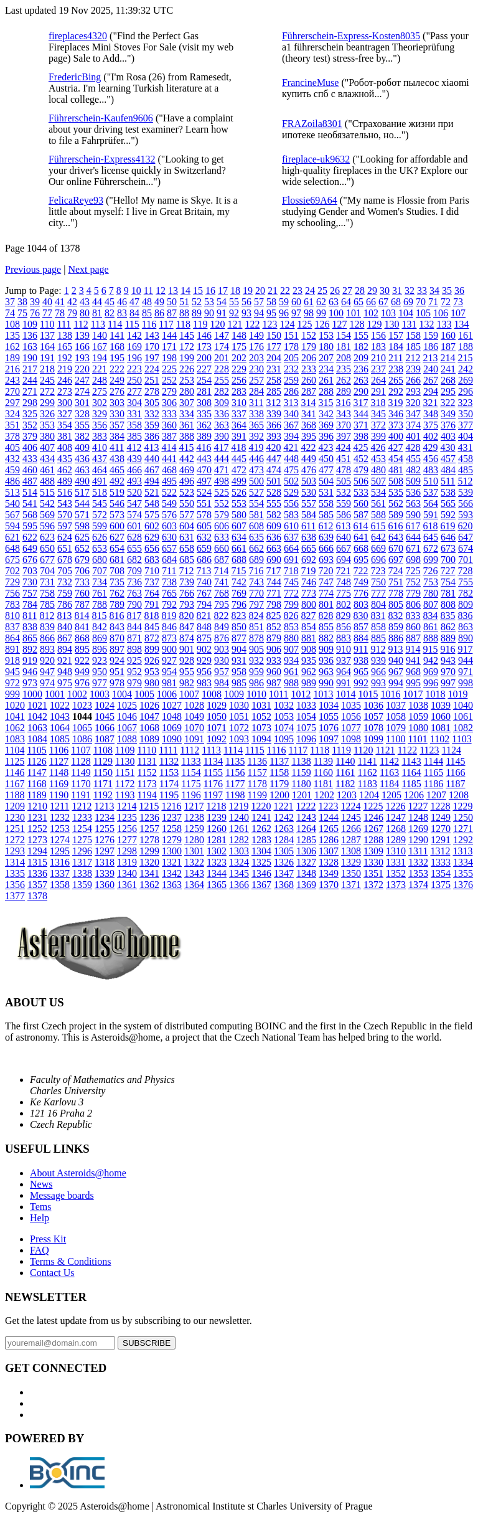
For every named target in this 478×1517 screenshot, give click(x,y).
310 (239, 402)
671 (413, 548)
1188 (14, 795)
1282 (239, 839)
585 (326, 514)
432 (12, 458)
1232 (60, 817)
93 (246, 313)
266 (413, 380)
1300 (172, 851)
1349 (329, 873)
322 (447, 402)
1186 (433, 783)
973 (29, 683)
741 (221, 582)
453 (378, 458)
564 (430, 503)
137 (47, 335)
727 (447, 570)
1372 (373, 884)
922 (82, 660)
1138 (301, 761)
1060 (441, 716)
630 (169, 537)
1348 (306, 873)
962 (308, 671)
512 (464, 481)
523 (186, 492)
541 (29, 503)
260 (308, 380)
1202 (324, 795)
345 (378, 414)
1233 (82, 817)
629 (151, 537)
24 (310, 290)
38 (22, 301)
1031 (261, 705)
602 (151, 526)
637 (291, 537)
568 (29, 514)
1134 (213, 761)
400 (395, 436)
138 (64, 335)
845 (151, 626)
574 (134, 514)
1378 (37, 896)
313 (290, 402)
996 (430, 683)
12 (161, 290)
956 (204, 671)
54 (222, 301)
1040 (463, 705)
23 (297, 290)
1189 (36, 795)
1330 (373, 862)
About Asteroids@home (78, 1173)
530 (308, 492)
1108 (103, 750)
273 (64, 391)
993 (378, 683)
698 (413, 559)
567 (12, 514)
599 (99, 526)
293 (413, 391)
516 (64, 492)
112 (80, 324)
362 (204, 425)
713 (203, 570)
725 (412, 570)
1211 (59, 806)
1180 (301, 783)
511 (448, 481)
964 (343, 671)
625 (82, 537)
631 (186, 537)
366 (273, 425)
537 (430, 492)
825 (273, 615)
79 (72, 313)
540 (12, 503)
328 (82, 414)
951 (117, 671)
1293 (15, 851)
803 (361, 604)
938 (361, 660)
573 (117, 514)
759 (64, 593)
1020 (15, 705)
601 (134, 526)
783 (12, 604)
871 (134, 638)
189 (12, 357)
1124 (451, 750)
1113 (211, 750)
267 (430, 380)
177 (273, 346)
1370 (329, 884)
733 (82, 582)
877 (239, 638)
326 (47, 414)
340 (291, 414)
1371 (351, 884)
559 (343, 503)
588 (378, 514)
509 (413, 481)
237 (378, 369)
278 (151, 391)
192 (64, 357)
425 (360, 447)
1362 (149, 884)
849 (221, 626)
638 (308, 537)
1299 (149, 851)
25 (322, 290)
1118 (319, 750)
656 (151, 548)
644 (413, 537)
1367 (261, 884)
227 (204, 369)
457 (448, 458)
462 (64, 470)
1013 (323, 694)
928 (186, 660)
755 (465, 582)
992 (361, 683)
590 (413, 514)
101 (353, 313)
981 (169, 683)
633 (221, 537)
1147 (36, 772)
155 (361, 335)
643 (395, 537)
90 (209, 313)
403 (448, 436)
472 (239, 470)
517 (82, 492)
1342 (172, 873)
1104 (14, 750)
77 (47, 313)
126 (321, 324)
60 (296, 301)
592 (448, 514)
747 (326, 582)
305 (151, 402)
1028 (194, 705)
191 (47, 357)
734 (99, 582)
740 (204, 582)
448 (291, 458)
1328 (329, 862)
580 (239, 514)
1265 (329, 828)
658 (186, 548)
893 (47, 649)
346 (395, 414)
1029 (217, 705)
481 (395, 470)
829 (342, 615)
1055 (329, 716)
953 (151, 671)
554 (256, 503)
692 (308, 559)
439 (134, 458)
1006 (167, 694)
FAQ (39, 1250)
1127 (58, 761)
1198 (235, 795)
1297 (105, 851)
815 (98, 615)
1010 (256, 694)
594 (12, 526)
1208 (459, 795)
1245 (351, 817)
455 (413, 458)
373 (395, 425)
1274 (60, 839)
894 (64, 649)
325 (29, 414)
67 (383, 301)
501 (273, 481)
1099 (373, 739)
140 (99, 335)
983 (204, 683)
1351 (373, 873)
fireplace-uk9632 (316, 159)
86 (159, 313)
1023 (82, 705)
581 (256, 514)
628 (134, 537)
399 (378, 436)
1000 (32, 694)
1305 (284, 851)
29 (372, 290)
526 (239, 492)
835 (447, 615)
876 (221, 638)
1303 (239, 851)
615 (377, 526)
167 (99, 346)
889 (448, 638)
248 (99, 380)
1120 (363, 750)
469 (186, 470)
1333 (441, 862)
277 (134, 391)
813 (64, 615)
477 (326, 470)
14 (185, 290)
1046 (127, 716)
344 (361, 414)
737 (151, 582)
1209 (15, 806)
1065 (82, 727)
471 (221, 470)
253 (186, 380)
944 (465, 660)
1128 (80, 761)
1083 (15, 739)
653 (99, 548)
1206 (414, 795)
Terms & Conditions (70, 1261)
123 (269, 324)
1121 (385, 750)
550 (186, 503)
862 (448, 626)
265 (395, 380)
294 (430, 391)
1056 (351, 716)
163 (29, 346)
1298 (127, 851)
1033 (306, 705)
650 (47, 548)
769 (239, 593)
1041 (15, 716)
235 (343, 369)
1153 (169, 772)
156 (378, 335)
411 (117, 447)
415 (186, 447)
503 (308, 481)
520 (134, 492)
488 (47, 481)
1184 (389, 783)
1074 (284, 727)
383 (99, 436)
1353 (418, 873)
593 (465, 514)
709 (134, 570)
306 (169, 402)
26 (335, 290)
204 (273, 357)
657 (169, 548)
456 (430, 458)
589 (395, 514)
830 (360, 615)
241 (448, 369)
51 (184, 301)
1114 (233, 750)
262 (343, 380)
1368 (284, 884)
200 (204, 357)
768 (221, 593)
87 (172, 313)
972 (12, 683)
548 (151, 503)
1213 (104, 806)
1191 (80, 795)
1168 (36, 783)
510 (430, 481)
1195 (169, 795)
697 (395, 559)
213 (430, 357)
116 (149, 324)
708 (117, 570)
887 (413, 638)
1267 (373, 828)
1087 (105, 739)
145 (186, 335)
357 (117, 425)
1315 (37, 862)
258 (273, 380)
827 (308, 615)
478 (343, 470)
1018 (435, 694)
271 (29, 391)
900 (169, 649)
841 (82, 626)
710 (151, 570)
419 (255, 447)
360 (169, 425)
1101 (417, 739)
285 (273, 391)
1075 (306, 727)
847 (186, 626)
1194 (146, 795)
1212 (81, 806)
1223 (328, 806)
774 (326, 593)
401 (413, 436)
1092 (217, 739)
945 (12, 671)
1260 (217, 828)
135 (12, 335)
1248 (418, 817)
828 (325, 615)
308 (204, 402)
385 (134, 436)
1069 (172, 727)
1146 (14, 772)
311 (256, 402)
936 (326, 660)
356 (99, 425)
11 (148, 290)
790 (134, 604)
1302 (217, 851)
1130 (124, 761)
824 (255, 615)
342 (326, 414)
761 (99, 593)
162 (12, 346)
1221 (283, 806)
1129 (103, 761)
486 (12, 481)
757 (29, 593)
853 (291, 626)
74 (10, 313)
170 (151, 346)
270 (12, 391)
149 (256, 335)
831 (377, 615)
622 (29, 537)
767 (204, 593)
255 (221, 380)
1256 (127, 828)
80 (85, 313)
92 (234, 313)
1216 (171, 806)
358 (134, 425)
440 (151, 458)
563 (413, 503)
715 (238, 570)
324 (12, 414)
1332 (418, 862)
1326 (284, 862)
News (41, 1184)
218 (47, 369)
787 (82, 604)
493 (134, 481)
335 (204, 414)
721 (342, 570)
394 (291, 436)
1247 (396, 817)
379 (29, 436)
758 (47, 593)
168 (117, 346)
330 (117, 414)
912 (377, 649)
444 (221, 458)
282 (221, 391)
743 (256, 582)
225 (169, 369)
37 (10, 301)
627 (117, 537)
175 (239, 346)
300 (64, 402)
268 (448, 380)
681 (117, 559)
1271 (463, 828)
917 (464, 649)
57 (259, 301)
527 (256, 492)
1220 (261, 806)
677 (47, 559)
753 (430, 582)
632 (204, 537)
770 (256, 593)
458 (465, 458)
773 (308, 593)
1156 (235, 772)
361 (186, 425)
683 (151, 559)
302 (99, 402)
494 (151, 481)
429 (430, 447)
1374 (418, 884)
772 (291, 593)
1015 (368, 694)
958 (239, 671)
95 (271, 313)
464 (99, 470)
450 (326, 458)
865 (29, 638)
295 (448, 391)
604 (186, 526)
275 (99, 391)
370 (343, 425)
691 (291, 559)
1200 (279, 795)
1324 (239, 862)
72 (446, 301)
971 (465, 671)
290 (361, 391)
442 (186, 458)
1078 (373, 727)
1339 (105, 873)
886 (395, 638)
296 (465, 391)
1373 (396, 884)
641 (361, 537)
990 (326, 683)
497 (204, 481)
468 (169, 470)
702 (12, 570)
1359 (82, 884)
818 (151, 615)
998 (465, 683)
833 (412, 615)
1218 (216, 806)
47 (134, 301)
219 (64, 369)
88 (184, 313)
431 (464, 447)
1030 (239, 705)
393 (273, 436)
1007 (189, 694)
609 (273, 526)
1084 (37, 739)
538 (448, 492)
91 (222, 313)
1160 (323, 772)
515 (47, 492)
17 (223, 290)
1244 (329, 817)
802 (343, 604)
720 (325, 570)
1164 (411, 772)
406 (29, 447)
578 (204, 514)
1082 (463, 727)
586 (343, 514)
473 (256, 470)
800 (308, 604)
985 (239, 683)
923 (99, 660)
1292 (463, 839)
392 (256, 436)
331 (134, 414)
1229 (462, 806)
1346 (261, 873)
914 (412, 649)
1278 (149, 839)
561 (378, 503)
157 (395, 335)
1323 (217, 862)
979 (134, 683)
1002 (77, 694)
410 (99, 447)
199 (186, 357)
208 (343, 357)
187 (448, 346)
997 (448, 683)
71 (433, 301)
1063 (37, 727)
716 (255, 570)
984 (221, 683)
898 (134, 649)
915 (430, 649)
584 (308, 514)
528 (273, 492)
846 (169, 626)
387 (169, 436)
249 (117, 380)
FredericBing (75, 77)
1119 (341, 750)
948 (64, 671)
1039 (441, 705)
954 (169, 671)
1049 (194, 716)
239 (413, 369)
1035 (351, 705)
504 (326, 481)
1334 (463, 862)
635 (256, 537)
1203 (347, 795)
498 (221, 481)
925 (134, 660)
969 (430, 671)
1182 (345, 783)
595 (29, 526)
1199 (256, 795)
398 (361, 436)
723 (377, 570)
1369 (306, 884)
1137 (279, 761)
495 (169, 481)
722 (360, 570)
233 (308, 369)
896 (99, 649)
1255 (105, 828)
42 (72, 301)
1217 (194, 806)
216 (12, 369)
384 (117, 436)
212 (412, 357)
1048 (172, 716)
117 (166, 324)
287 (308, 391)
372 (378, 425)
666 (326, 548)
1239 (217, 817)
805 (395, 604)
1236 (149, 817)
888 (430, 638)
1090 (172, 739)
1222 (306, 806)
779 (413, 593)
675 (12, 559)
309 (221, 402)
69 (408, 301)
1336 (37, 873)
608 (256, 526)
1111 (168, 750)
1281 (217, 839)
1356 (15, 884)
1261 (239, 828)
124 (286, 324)
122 (252, 324)
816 (116, 615)
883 (343, 638)
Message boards (62, 1195)
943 (448, 660)
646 (448, 537)
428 (412, 447)
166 (82, 346)
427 (395, 447)
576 (169, 514)
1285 (306, 839)
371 (361, 425)
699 (430, 559)
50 (172, 301)
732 (64, 582)
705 (64, 570)
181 (343, 346)
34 (434, 290)
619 (447, 526)
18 (235, 290)
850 (239, 626)
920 (47, 660)
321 (430, 402)
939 (378, 660)
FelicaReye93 (76, 200)
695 (361, 559)
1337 (60, 873)
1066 (105, 727)
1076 (329, 727)
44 (97, 301)
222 (117, 369)
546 (117, 503)
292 (395, 391)
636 (273, 537)
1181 (323, 783)
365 (256, 425)
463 (82, 470)
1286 (329, 839)
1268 (396, 828)
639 (326, 537)
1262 (261, 828)
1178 (256, 783)
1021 (37, 705)
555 (273, 503)
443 (204, 458)
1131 (146, 761)
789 (117, 604)
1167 (14, 783)
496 (186, 481)
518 (99, 492)
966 (378, 671)
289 (343, 391)
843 (117, 626)
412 (133, 447)
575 (151, 514)
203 (256, 357)
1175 (190, 783)
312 (273, 402)
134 (461, 324)
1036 (373, 705)
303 (117, 402)
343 (343, 414)
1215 (149, 806)
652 (82, 548)
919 (29, 660)
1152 (146, 772)
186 (430, 346)
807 (430, 604)
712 (186, 570)
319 (395, 402)
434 (47, 458)
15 (198, 290)
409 (82, 447)
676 (29, 559)
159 (430, 335)
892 (29, 649)
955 (186, 671)
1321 (172, 862)
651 (64, 548)
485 (465, 470)
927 (169, 660)
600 (117, 526)
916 (447, 649)
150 (273, 335)
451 (343, 458)
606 (221, 526)
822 (220, 615)
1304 (261, 851)
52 (197, 301)
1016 (390, 694)
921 (64, 660)
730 (29, 582)
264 (378, 380)
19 (248, 290)
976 (82, 683)
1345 (239, 873)
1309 (373, 851)
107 (458, 313)
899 (151, 649)
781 (448, 593)
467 (151, 470)
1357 (37, 884)
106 (440, 313)
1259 (194, 828)
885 (378, 638)
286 (291, 391)
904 (239, 649)
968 (413, 671)
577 (186, 514)
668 (361, 548)
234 (326, 369)
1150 (103, 772)
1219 (238, 806)
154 (343, 335)
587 (361, 514)
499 (239, 481)
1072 (239, 727)
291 (378, 391)
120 (217, 324)
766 (186, 593)
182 (361, 346)
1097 (329, 739)
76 (35, 313)
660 (221, 548)
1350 (351, 873)
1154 (190, 772)
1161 (345, 772)
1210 (37, 806)
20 (260, 290)
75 (22, 313)
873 (169, 638)
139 (82, 335)
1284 (284, 839)
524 (204, 492)
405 (12, 447)
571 (82, 514)
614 (360, 526)
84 (134, 313)
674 (465, 548)
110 (47, 324)
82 (110, 313)
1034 (329, 705)
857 (361, 626)
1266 (351, 828)
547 (134, 503)
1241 (261, 817)
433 (29, 458)
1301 (194, 851)
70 (421, 301)
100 (336, 313)
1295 (60, 851)
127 (339, 324)
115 (131, 324)
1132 (169, 761)
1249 (441, 817)
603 (169, 526)
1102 (439, 739)
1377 (15, 896)
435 (64, 458)
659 (204, 548)
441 (169, 458)
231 (273, 369)
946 (29, 671)
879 (273, 638)
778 (395, 593)
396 (326, 436)
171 (169, 346)
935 (308, 660)
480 (378, 470)
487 (29, 481)
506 (361, 481)
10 (136, 290)
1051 (239, 716)
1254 (82, 828)
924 (117, 660)
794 (204, 604)
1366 (239, 884)
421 (290, 447)
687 (221, 559)
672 (430, 548)
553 (239, 503)
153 (326, 335)
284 (256, 391)
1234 (105, 817)
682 (134, 559)
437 (99, 458)
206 (308, 357)
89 (197, 313)
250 (134, 380)
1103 (461, 739)
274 (82, 391)
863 (465, 626)
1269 (418, 828)
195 (117, 357)
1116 (276, 750)
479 (361, 470)
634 (239, 537)
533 (361, 492)
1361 (127, 884)
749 (361, 582)
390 (221, 436)
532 (343, 492)
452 (361, 458)
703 (29, 570)
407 (47, 447)
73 (458, 301)
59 (284, 301)
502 (291, 481)
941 (413, 660)
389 (204, 436)
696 (378, 559)
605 (204, 526)
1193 (124, 795)
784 (29, 604)
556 (291, 503)
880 (291, 638)
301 (82, 402)
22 (285, 290)
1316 (60, 862)
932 (256, 660)
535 (395, 492)
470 (204, 470)
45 (110, 301)
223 (134, 369)
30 (385, 290)
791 (151, 604)
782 (465, 593)
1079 (396, 727)
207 (326, 357)
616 (395, 526)
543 (64, 503)
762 (117, 593)
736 (134, 582)
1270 (441, 828)
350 (465, 414)
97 (296, 313)
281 (204, 391)
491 (99, 481)
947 (47, 671)
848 (204, 626)
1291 (441, 839)
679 (82, 559)
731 (47, 582)
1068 (149, 727)
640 (343, 537)
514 (29, 492)
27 (347, 290)
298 (29, 402)
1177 (235, 783)
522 (169, 492)
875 (204, 638)
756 (12, 593)
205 (291, 357)
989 (308, 683)
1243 (306, 817)
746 (308, 582)
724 (395, 570)
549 (169, 503)
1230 (15, 817)
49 (159, 301)
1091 (194, 739)
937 (343, 660)
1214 (126, 806)
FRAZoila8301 (312, 123)
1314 (15, 862)
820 (186, 615)
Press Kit (48, 1239)
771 (273, 593)
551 (204, 503)
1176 (213, 783)
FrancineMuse (310, 82)
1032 (284, 705)
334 (186, 414)
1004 (122, 694)
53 (209, 301)
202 (239, 357)
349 (448, 414)
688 (239, 559)
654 (117, 548)
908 (308, 649)
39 (35, 301)
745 (291, 582)
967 (395, 671)
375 (430, 425)
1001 (55, 694)
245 (47, 380)
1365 (217, 884)
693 (326, 559)
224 (151, 369)
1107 (80, 750)
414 (168, 447)
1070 (194, 727)
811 (29, 615)
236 (361, 369)
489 (64, 481)
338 (256, 414)
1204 (369, 795)
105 (423, 313)
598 (82, 526)
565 (448, 503)
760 (82, 593)
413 (151, 447)
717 (273, 570)
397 (343, 436)
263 (361, 380)
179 (308, 346)
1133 (190, 761)
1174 (169, 783)
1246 (373, 817)
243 (12, 380)
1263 (284, 828)
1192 (103, 795)
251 (151, 380)
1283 (261, 839)
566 (465, 503)
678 (64, 559)
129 (374, 324)
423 (325, 447)
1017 (413, 694)
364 (239, 425)
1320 (149, 862)
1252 (37, 828)
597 (64, 526)
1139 (323, 761)
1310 (396, 851)
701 (465, 559)
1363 (172, 884)
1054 (306, 716)
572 (99, 514)
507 (378, 481)
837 (12, 626)
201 (221, 357)
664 (291, 548)
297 (12, 402)
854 (308, 626)
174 (221, 346)
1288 (373, 839)
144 (169, 335)
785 (47, 604)
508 (395, 481)
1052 (261, 716)
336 (221, 414)
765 (169, 593)
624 (64, 537)
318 (377, 402)
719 (308, 570)
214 (447, 357)
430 (447, 447)
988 (291, 683)
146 (204, 335)
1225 (373, 806)
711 (169, 570)
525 (221, 492)
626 (99, 537)
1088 (127, 739)
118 (183, 324)
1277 (127, 839)
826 (290, 615)
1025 (127, 705)
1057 (373, 716)
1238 (194, 817)
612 (325, 526)
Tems (40, 1206)
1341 (149, 873)
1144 (433, 761)
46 (122, 301)
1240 (239, 817)
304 (134, 402)
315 (325, 402)
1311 (418, 851)
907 (291, 649)
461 (47, 470)
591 (430, 514)
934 (291, 660)
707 (99, 570)
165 (64, 346)
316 (342, 402)
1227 (418, 806)
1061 (463, 716)
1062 (15, 727)
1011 (278, 694)
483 (430, 470)
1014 (345, 694)
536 (413, 492)
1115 (255, 750)
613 (342, 526)
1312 (440, 851)
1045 (105, 716)
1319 (127, 862)
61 (309, 301)
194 (99, 357)
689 (256, 559)
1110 (146, 750)
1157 (256, 772)
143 (151, 335)
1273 (37, 839)
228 (221, 369)
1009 (234, 694)
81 (97, 313)
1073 (261, 727)
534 (378, 492)
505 (343, 481)
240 (430, 369)
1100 (395, 739)
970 (448, 671)
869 (99, 638)
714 (220, 570)
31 (397, 290)
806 (413, 604)
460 (29, 470)
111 (64, 324)
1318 (105, 862)
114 (115, 324)
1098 (351, 739)
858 (378, 626)
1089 (149, 739)
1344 (217, 873)
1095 (284, 739)
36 (459, 290)
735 (117, 582)
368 (308, 425)
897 (117, 649)
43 (85, 301)
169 (134, 346)
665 (308, 548)
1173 (146, 783)
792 (169, 604)
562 (395, 503)
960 (273, 671)
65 (358, 301)
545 (99, 503)
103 (388, 313)
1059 (418, 716)
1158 (279, 772)
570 (64, 514)
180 (326, 346)
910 (343, 649)
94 (259, 313)
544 (82, 503)
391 (239, 436)
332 (151, 414)
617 (412, 526)
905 (256, 649)
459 (12, 470)
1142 (389, 761)
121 (234, 324)
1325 (261, 862)
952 (134, 671)
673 (448, 548)
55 (234, 301)
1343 (194, 873)
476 (308, 470)
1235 (127, 817)
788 (99, 604)
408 (64, 447)
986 (256, 683)
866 (47, 638)
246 (64, 380)
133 (443, 324)
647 (465, 537)
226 (186, 369)
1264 (306, 828)
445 (239, 458)
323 (464, 402)
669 (378, 548)
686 (204, 559)
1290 (418, 839)
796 (239, 604)
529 (291, 492)
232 (291, 369)
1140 (345, 761)
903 (221, 649)
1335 (15, 873)
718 (290, 570)
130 (391, 324)
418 (238, 447)
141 (117, 335)
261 (326, 380)
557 (308, 503)
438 (117, 458)
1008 (212, 694)
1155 (213, 772)
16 (210, 290)
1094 (261, 739)
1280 (194, 839)
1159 (301, 772)
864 (12, 638)
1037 (396, 705)
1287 (351, 839)
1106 (58, 750)
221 (99, 369)
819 (168, 615)
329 (99, 414)
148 (239, 335)
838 (29, 626)
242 (465, 369)
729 (12, 582)
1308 (351, 851)
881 (308, 638)
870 (117, 638)
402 (430, 436)
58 (271, 301)
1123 (429, 750)
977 (99, 683)
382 (82, 436)
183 (378, 346)
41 (60, 301)
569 (47, 514)
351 (12, 425)
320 (412, 402)
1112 (189, 750)
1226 (395, 806)
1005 (144, 694)
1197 (213, 795)
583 (291, 514)
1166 (455, 772)
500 (256, 481)
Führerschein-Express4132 (102, 159)
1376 (463, 884)
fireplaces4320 (78, 36)
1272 (15, 839)
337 (239, 414)
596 (47, 526)
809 (465, 604)
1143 (411, 761)
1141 (367, 761)
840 (64, 626)
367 (291, 425)
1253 (60, 828)
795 (221, 604)
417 (220, 447)
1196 (190, 795)
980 (151, 683)
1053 (284, 716)
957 (221, 671)
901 (186, 649)
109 (29, 324)
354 (64, 425)
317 (360, 402)
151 (291, 335)
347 (413, 414)
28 (360, 290)
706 (82, 570)
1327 (306, 862)
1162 (367, 772)
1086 (82, 739)
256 (239, 380)
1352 (396, 873)
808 (448, 604)
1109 (124, 750)
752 (413, 582)
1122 (407, 750)
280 (186, 391)
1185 (411, 783)
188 (465, 346)
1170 (80, 783)
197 (151, 357)
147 (221, 335)
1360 (105, 884)
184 (395, 346)
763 (134, 593)
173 (204, 346)
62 (321, 301)
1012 (301, 694)
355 (82, 425)
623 (47, 537)
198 (169, 357)
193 (82, 357)
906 (273, 649)
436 (82, 458)
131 (408, 324)
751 (395, 582)
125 (304, 324)
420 (273, 447)
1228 (440, 806)
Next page (88, 269)
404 (465, 436)
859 (395, 626)
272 (47, 391)
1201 (302, 795)
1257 (149, 828)
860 (413, 626)
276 (117, 391)
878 (256, 638)
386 (151, 436)
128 (356, 324)
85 (147, 313)
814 (81, 615)
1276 (105, 839)
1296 (82, 851)
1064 (60, 727)
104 (405, 313)
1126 (36, 761)
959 (256, 671)
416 (203, 447)
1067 (127, 727)
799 (291, 604)
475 (291, 470)
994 (395, 683)
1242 (284, 817)
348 (430, 414)
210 (378, 357)
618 (430, 526)
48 (147, 301)
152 (308, 335)
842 (99, 626)
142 (134, 335)
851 (256, 626)
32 (410, 290)
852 (273, 626)
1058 (396, 716)
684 (169, 559)
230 (256, 369)
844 (134, 626)
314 (308, 402)
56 (246, 301)
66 (371, 301)
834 (430, 615)
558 (326, 503)
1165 (433, 772)
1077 (351, 727)
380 (47, 436)
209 (361, 357)
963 (326, 671)
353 (47, 425)
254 (204, 380)
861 (430, 626)
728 (464, 570)
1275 (82, 839)
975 (64, 683)
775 (343, 593)
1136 (256, 761)
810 (12, 615)
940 (395, 660)
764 (151, 593)
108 (12, 324)
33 (422, 290)
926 (151, 660)
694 (343, 559)
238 (395, 369)
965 (361, 671)
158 (413, 335)
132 (426, 324)
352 (29, 425)
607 (239, 526)
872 (151, 638)
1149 (80, 772)
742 (239, 582)
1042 (37, 716)
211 (395, 357)
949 (82, 671)
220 (82, 369)
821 (203, 615)
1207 (436, 795)
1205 (391, 795)
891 (12, 649)
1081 (441, 727)
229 (239, 369)
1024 (105, 705)
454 (395, 458)
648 (12, 548)
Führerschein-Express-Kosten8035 (351, 36)
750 (378, 582)
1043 (60, 716)
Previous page (33, 269)
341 (308, 414)
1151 (124, 772)
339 (273, 414)
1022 (60, 705)
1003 (100, 694)
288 (326, 391)
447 (273, 458)
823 (238, 615)
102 (370, 313)
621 (12, 537)
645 (430, 537)
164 (47, 346)
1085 (60, 739)
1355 (463, 873)
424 (342, 447)
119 (200, 324)
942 (430, 660)
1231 (37, 817)
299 (47, 402)
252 (169, 380)
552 (221, 503)
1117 (298, 750)
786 (64, 604)
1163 (389, 772)
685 (186, 559)
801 (326, 604)
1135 (235, 761)
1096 (306, 739)
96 (284, 313)
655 (134, 548)
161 (465, 335)
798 (273, 604)
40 (47, 301)
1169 (58, 783)
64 (346, 301)
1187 (455, 783)
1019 (457, 694)
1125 (14, 761)
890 (465, 638)
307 (186, 402)
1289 (396, 839)
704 (47, 570)
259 (291, 380)
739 (186, 582)
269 (465, 380)
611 (308, 526)
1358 (60, 884)
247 (82, 380)
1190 (58, 795)
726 (430, 570)
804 (378, 604)
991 (343, 683)
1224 (350, 806)
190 (29, 357)
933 (273, 660)
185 (413, 346)
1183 (367, 783)
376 (448, 425)
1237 (172, 817)
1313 (462, 851)
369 (326, 425)
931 (239, 660)
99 (321, 313)
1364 (194, 884)
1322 (194, 862)
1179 (279, 783)
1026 (149, 705)
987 (273, 683)
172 (186, 346)
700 (448, 559)
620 (464, 526)
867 (64, 638)
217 (29, 369)
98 (309, 313)
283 (239, 391)
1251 (15, 828)
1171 (103, 783)
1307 (329, 851)
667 (343, 548)
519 (117, 492)
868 (82, 638)
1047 (149, 716)
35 (447, 290)
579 (221, 514)
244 (29, 380)
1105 (36, 750)
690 (273, 559)
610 (291, 526)
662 (256, 548)
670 (395, 548)
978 (117, 683)
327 (64, 414)
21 (273, 290)
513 (12, 492)
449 (308, 458)
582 (273, 514)
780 (430, 593)
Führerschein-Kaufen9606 (101, 118)
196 (134, 357)
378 (12, 436)
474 (273, 470)
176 (256, 346)
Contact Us (52, 1272)
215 (464, 357)
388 (186, 436)
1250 (463, 817)
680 (99, 559)
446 (256, 458)
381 (64, 436)
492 (117, 481)
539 (465, 492)
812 (46, 615)
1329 (351, 862)
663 (273, 548)
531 (326, 492)
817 (133, 615)
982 (186, 683)
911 (361, 649)
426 (377, 447)
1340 (127, 873)
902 (204, 649)
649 (29, 548)
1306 (306, 851)
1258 (172, 828)
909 (326, 649)
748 (343, 582)
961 (291, 671)
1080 (418, 727)
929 (204, 660)
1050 (217, 716)
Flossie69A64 (309, 200)
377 (465, 425)
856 (343, 626)
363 (221, 425)
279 (169, 391)
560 (361, 503)
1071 (217, 727)
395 (308, 436)
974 (47, 683)
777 (378, 593)
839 (47, 626)
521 (151, 492)
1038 (418, 705)
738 (169, 582)
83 (122, 313)
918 (12, 660)
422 (308, 447)
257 (256, 380)
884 (361, 638)
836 (464, 615)
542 (47, 503)
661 (239, 548)
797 (256, 604)
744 (273, 582)
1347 (284, 873)
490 (82, 481)
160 (448, 335)
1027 (172, 705)
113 (98, 324)
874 (186, 638)
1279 (172, 839)
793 (186, 604)
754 (448, 582)
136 (29, 335)
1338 (82, 873)
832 (395, 615)
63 (334, 301)
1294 (37, 851)
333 (169, 414)
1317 (82, 862)
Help (39, 1217)
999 (12, 694)
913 (395, 649)
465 (117, 470)
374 (413, 425)
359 (151, 425)
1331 (396, 862)
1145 (455, 761)
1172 (124, 783)
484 (448, 470)
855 (326, 626)
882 (326, 638)
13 (173, 290)
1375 (441, 884)
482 (413, 470)
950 (99, 671)
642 (378, 537)
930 (221, 660)
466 (134, 470)
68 (396, 301)
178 (291, 346)
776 (361, 593)
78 (60, 313)
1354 (441, 873)
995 (413, 683)
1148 (58, 772)
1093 (239, 739)
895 (82, 649)
